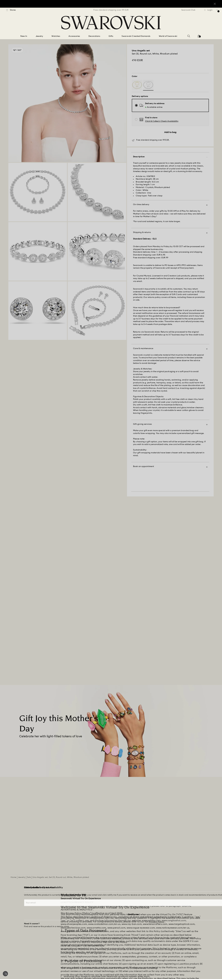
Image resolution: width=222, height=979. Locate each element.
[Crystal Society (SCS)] (77, 898)
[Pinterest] (186, 969)
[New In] (23, 36)
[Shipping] (12, 903)
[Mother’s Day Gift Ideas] (35, 591)
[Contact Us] (13, 919)
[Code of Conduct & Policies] (132, 924)
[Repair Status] (14, 914)
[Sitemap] (123, 908)
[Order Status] (14, 893)
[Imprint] (183, 903)
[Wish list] (217, 11)
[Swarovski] (111, 22)
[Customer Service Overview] (21, 888)
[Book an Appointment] (18, 934)
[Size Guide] (13, 924)
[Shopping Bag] (199, 37)
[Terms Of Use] (186, 888)
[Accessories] (74, 36)
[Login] (208, 10)
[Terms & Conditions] (189, 893)
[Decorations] (94, 36)
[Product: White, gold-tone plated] (137, 85)
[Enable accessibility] (5, 973)
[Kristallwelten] (126, 919)
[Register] (71, 888)
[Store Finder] (14, 929)
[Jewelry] (39, 36)
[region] (111, 10)
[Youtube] (199, 969)
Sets (29, 723)
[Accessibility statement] (191, 914)
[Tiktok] (205, 969)
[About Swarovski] (127, 888)
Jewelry (21, 723)
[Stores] (11, 10)
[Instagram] (193, 969)
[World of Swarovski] (168, 36)
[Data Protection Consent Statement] (197, 919)
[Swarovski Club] (190, 10)
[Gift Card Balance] (16, 898)
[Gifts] (111, 36)
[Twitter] (212, 969)
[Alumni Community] (128, 898)
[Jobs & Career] (126, 893)
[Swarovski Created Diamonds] (136, 36)
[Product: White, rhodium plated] (148, 85)
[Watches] (56, 36)
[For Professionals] (128, 903)
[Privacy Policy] (186, 898)
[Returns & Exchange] (17, 908)
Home (13, 723)
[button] (161, 121)
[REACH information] (189, 908)
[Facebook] (180, 969)
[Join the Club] (111, 860)
